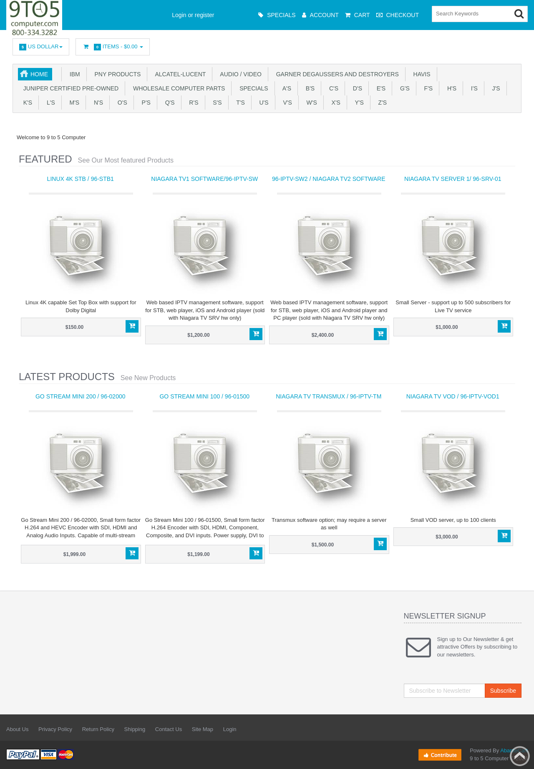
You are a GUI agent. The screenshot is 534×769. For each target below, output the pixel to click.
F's (427, 88)
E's (379, 88)
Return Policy (98, 729)
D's (356, 88)
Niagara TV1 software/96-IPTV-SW (204, 178)
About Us (17, 729)
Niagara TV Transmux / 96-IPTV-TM (328, 396)
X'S (334, 102)
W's (310, 102)
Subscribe (503, 690)
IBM (73, 74)
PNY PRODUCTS (116, 74)
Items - (112, 46)
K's (26, 102)
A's (285, 88)
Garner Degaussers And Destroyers (336, 74)
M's (72, 102)
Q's (168, 102)
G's (403, 88)
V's (286, 102)
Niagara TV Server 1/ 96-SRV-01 (452, 178)
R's (192, 102)
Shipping (135, 729)
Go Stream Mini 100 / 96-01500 (204, 396)
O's (120, 102)
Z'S (381, 102)
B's (308, 88)
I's (473, 88)
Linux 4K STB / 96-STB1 (80, 178)
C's (332, 88)
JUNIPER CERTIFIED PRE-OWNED (69, 88)
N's (97, 102)
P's (145, 102)
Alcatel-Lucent (179, 74)
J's (494, 88)
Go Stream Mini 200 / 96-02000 (80, 396)
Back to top (520, 756)
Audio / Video (239, 74)
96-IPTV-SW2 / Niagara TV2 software (328, 178)
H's (450, 88)
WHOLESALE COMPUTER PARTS (177, 88)
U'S (262, 102)
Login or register (193, 15)
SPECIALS (252, 88)
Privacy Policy (55, 729)
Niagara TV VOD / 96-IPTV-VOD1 (452, 396)
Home (39, 74)
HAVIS (420, 74)
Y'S (358, 102)
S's (216, 102)
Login (230, 729)
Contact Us (168, 729)
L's (49, 102)
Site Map (202, 729)
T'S (239, 102)
